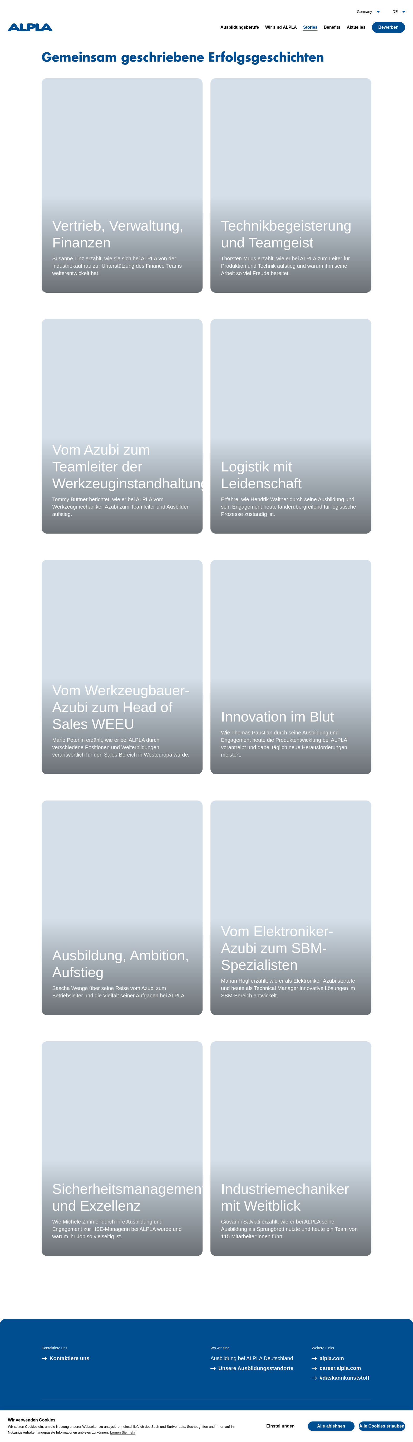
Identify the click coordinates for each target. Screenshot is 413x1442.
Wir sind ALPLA (281, 27)
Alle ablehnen (331, 1426)
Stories (310, 27)
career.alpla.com (336, 1368)
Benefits (332, 27)
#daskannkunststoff (340, 1378)
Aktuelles (356, 27)
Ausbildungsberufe (239, 27)
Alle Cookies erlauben (381, 1426)
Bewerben (388, 27)
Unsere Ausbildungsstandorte (251, 1369)
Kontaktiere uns (65, 1359)
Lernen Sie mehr (122, 1432)
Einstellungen (280, 1426)
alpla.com (328, 1359)
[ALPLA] (30, 27)
